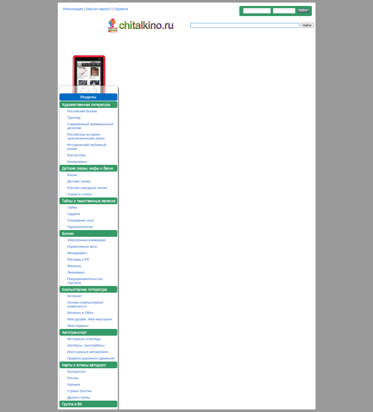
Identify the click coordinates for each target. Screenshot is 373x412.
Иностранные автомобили (87, 352)
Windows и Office (80, 313)
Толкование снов (80, 220)
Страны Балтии (79, 391)
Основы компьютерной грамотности (85, 304)
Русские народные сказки (87, 188)
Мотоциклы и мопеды (84, 339)
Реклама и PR (78, 259)
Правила (121, 9)
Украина (73, 384)
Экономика (75, 272)
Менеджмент (77, 253)
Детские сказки (79, 181)
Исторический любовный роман (86, 147)
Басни (72, 175)
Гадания (73, 214)
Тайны (72, 207)
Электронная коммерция (86, 240)
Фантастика (76, 155)
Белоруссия (76, 371)
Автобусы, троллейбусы (86, 345)
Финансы (74, 266)
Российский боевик (82, 111)
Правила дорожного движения (91, 358)
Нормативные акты (82, 246)
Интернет (74, 296)
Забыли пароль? (98, 9)
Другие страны (78, 397)
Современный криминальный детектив (90, 126)
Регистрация (73, 9)
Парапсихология (80, 227)
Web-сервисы (78, 326)
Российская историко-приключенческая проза (86, 136)
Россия (72, 378)
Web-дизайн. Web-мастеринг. (90, 319)
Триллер (74, 118)
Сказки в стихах (79, 194)
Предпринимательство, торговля (85, 281)
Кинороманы (77, 162)
